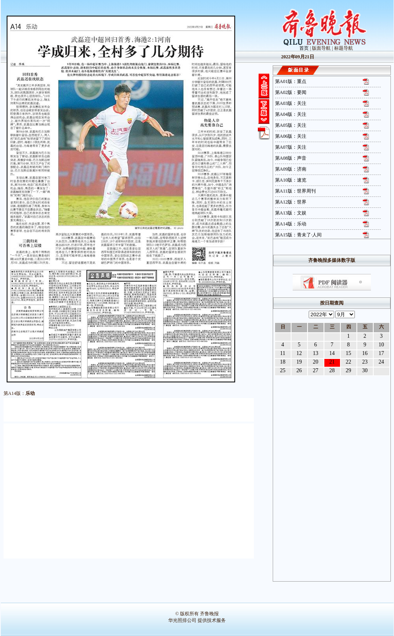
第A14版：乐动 (291, 224)
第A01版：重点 (291, 81)
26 (299, 370)
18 (283, 362)
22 (348, 362)
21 (332, 362)
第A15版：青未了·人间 (298, 235)
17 (381, 353)
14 (332, 353)
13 (315, 353)
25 (283, 370)
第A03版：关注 (291, 103)
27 (315, 370)
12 (299, 353)
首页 (304, 48)
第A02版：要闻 (291, 92)
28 (332, 370)
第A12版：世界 (291, 202)
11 (282, 353)
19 (299, 362)
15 (348, 353)
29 (348, 370)
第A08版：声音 (291, 158)
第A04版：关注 (291, 114)
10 (381, 345)
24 (381, 362)
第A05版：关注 (291, 125)
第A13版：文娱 (291, 213)
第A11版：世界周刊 (295, 191)
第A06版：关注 (291, 136)
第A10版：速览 (291, 180)
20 (315, 362)
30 (365, 370)
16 (365, 353)
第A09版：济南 (291, 169)
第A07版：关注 (291, 147)
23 (365, 362)
